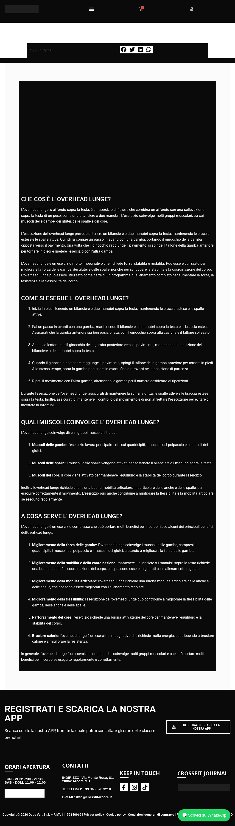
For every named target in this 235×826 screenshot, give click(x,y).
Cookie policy (116, 814)
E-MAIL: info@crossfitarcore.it (87, 797)
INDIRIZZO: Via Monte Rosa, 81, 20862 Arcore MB (88, 779)
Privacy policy (94, 814)
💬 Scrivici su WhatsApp (203, 815)
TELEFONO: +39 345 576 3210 (86, 789)
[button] (91, 9)
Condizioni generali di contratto (151, 814)
